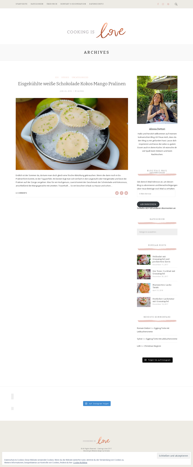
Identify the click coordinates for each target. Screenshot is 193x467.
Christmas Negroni (152, 346)
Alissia (80, 91)
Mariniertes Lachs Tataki (162, 286)
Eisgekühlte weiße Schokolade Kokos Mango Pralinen (72, 83)
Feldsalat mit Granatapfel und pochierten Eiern (161, 259)
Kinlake (107, 451)
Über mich (52, 4)
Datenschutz (96, 4)
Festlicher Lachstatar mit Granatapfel (163, 300)
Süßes (65, 77)
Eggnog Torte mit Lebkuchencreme (161, 338)
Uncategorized (80, 77)
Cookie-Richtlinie (80, 462)
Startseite (22, 4)
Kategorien (37, 4)
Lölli (138, 346)
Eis (57, 77)
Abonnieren (148, 204)
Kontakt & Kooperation (73, 4)
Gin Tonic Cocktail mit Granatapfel (164, 272)
